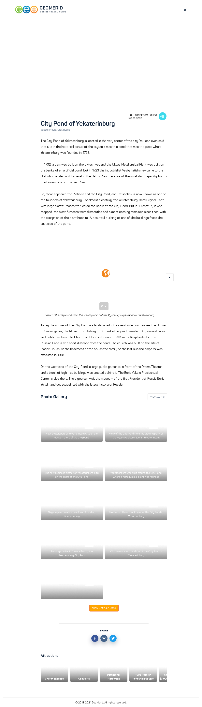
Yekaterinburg (49, 129)
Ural (60, 129)
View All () (157, 396)
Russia (67, 129)
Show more (104, 608)
